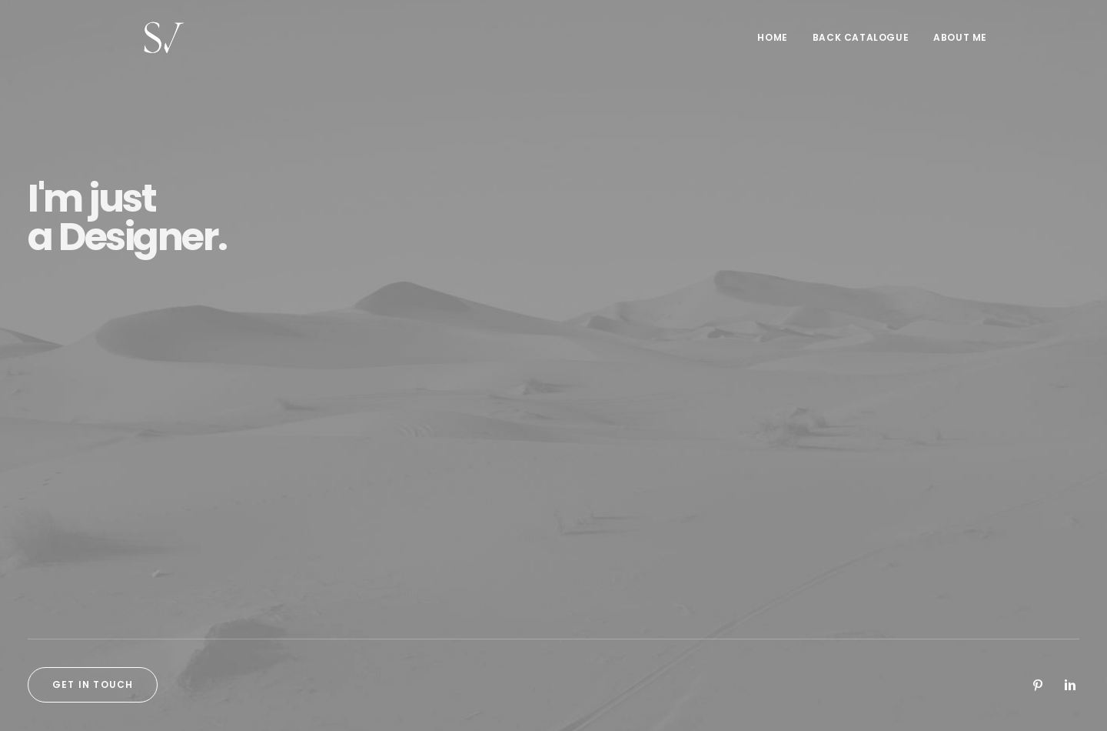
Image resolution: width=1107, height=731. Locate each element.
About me (960, 43)
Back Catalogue (861, 43)
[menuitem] (777, 44)
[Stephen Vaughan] (149, 44)
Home (772, 43)
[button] (1038, 689)
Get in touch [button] (92, 684)
